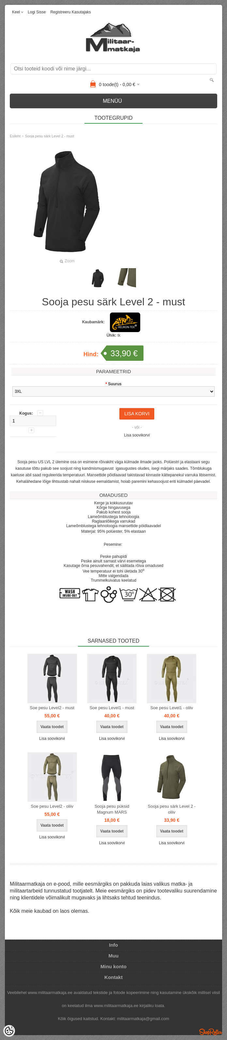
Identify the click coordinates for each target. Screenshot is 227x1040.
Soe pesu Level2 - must (52, 707)
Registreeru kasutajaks (70, 12)
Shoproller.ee (210, 1032)
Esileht (15, 136)
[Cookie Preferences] (9, 1031)
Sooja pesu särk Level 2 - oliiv (172, 809)
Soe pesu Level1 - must (112, 707)
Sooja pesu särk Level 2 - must (49, 136)
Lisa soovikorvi (137, 435)
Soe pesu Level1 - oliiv (171, 707)
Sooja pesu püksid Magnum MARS (112, 809)
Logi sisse (37, 12)
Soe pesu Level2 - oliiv (52, 806)
